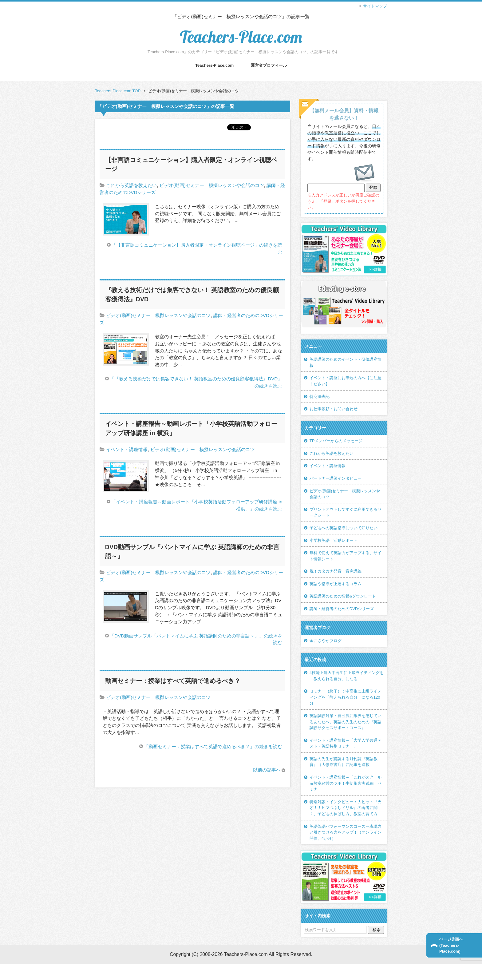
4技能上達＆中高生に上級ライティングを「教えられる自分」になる (347, 675)
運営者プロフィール (269, 65)
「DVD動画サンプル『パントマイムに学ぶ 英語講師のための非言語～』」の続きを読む (196, 639)
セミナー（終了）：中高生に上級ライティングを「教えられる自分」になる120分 (345, 697)
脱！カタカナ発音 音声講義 (336, 571)
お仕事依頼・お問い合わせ (334, 409)
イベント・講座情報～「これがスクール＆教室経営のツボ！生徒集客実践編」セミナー (345, 783)
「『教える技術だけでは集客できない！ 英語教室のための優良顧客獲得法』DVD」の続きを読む (196, 382)
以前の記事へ (267, 769)
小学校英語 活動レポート (334, 540)
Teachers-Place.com (241, 37)
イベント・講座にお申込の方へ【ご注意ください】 (345, 380)
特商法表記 (320, 396)
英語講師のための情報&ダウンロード (343, 596)
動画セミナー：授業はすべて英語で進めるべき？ (172, 680)
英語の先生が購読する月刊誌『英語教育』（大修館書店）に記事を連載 (343, 761)
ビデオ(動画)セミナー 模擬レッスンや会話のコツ (212, 185)
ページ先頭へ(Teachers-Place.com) (451, 945)
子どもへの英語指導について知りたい (343, 528)
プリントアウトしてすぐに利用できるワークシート (345, 512)
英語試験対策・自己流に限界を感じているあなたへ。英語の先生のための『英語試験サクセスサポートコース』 (345, 721)
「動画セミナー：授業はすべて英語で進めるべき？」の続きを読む (213, 746)
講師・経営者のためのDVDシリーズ (342, 608)
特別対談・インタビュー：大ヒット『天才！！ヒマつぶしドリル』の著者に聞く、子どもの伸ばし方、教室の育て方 (345, 807)
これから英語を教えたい (131, 185)
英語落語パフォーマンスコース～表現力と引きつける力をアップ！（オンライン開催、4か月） (345, 832)
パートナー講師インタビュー (336, 478)
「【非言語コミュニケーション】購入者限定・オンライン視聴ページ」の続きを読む (197, 248)
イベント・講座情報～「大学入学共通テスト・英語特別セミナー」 (345, 743)
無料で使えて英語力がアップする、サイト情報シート (345, 555)
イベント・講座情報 (127, 449)
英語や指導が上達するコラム (336, 583)
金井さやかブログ (326, 640)
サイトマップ (375, 6)
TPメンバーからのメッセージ (336, 440)
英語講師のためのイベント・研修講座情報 (345, 362)
